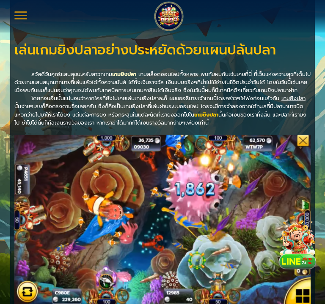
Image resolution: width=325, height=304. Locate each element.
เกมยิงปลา (124, 74)
